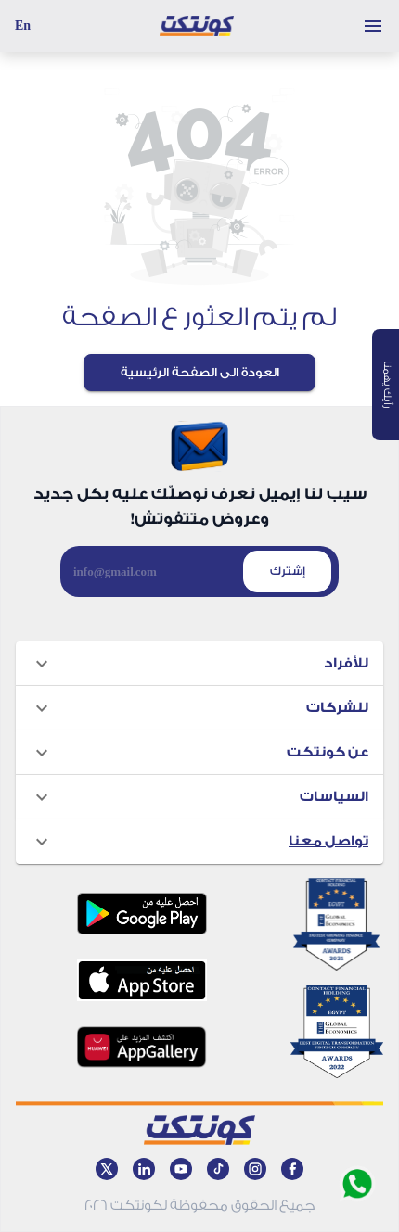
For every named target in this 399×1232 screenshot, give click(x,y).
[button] (199, 663)
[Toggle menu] (373, 25)
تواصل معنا (328, 841)
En (23, 25)
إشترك (287, 571)
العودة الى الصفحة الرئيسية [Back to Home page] (200, 372)
